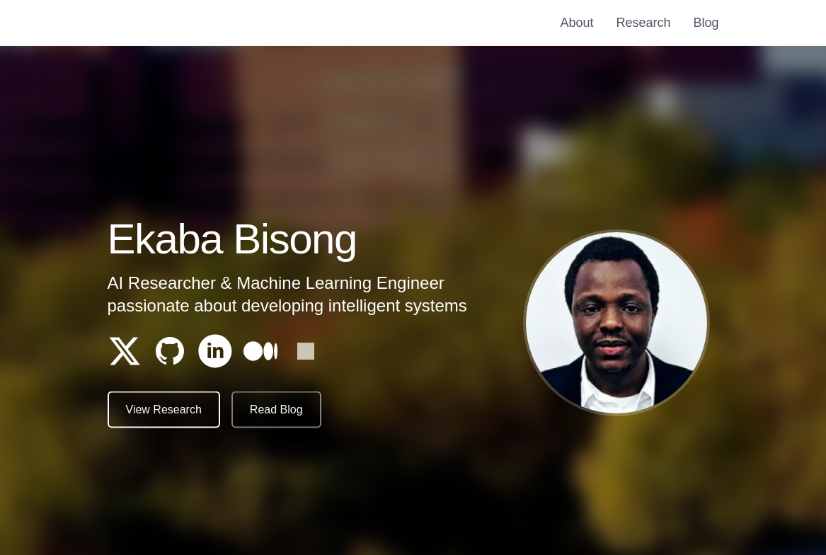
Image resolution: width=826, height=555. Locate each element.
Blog (705, 23)
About (576, 23)
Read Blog (276, 410)
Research (643, 23)
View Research (164, 410)
